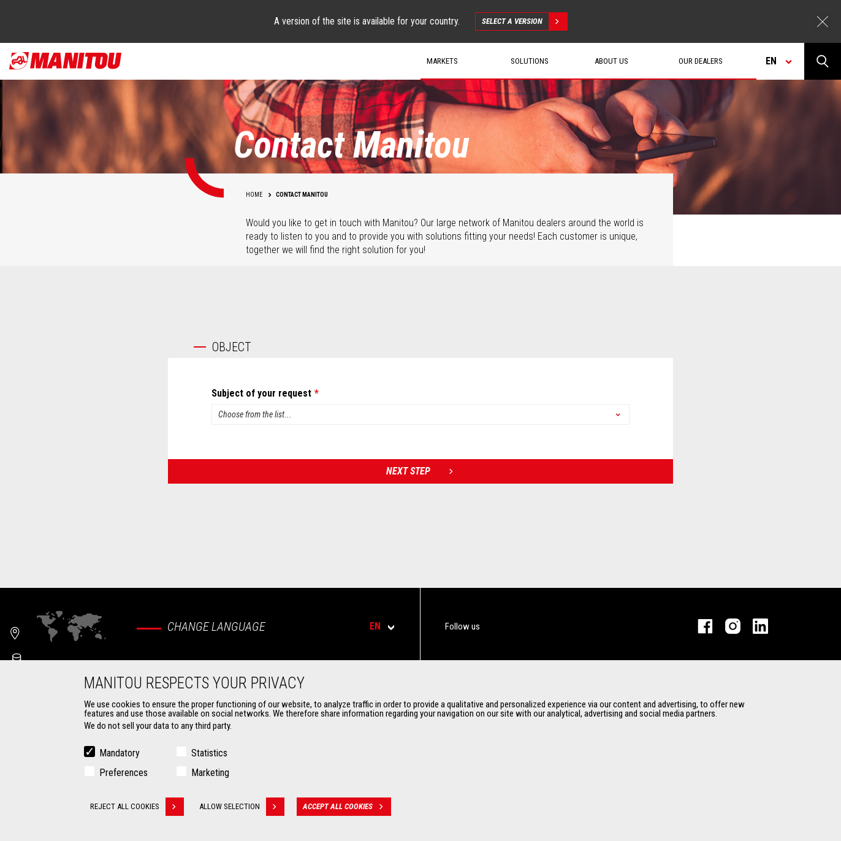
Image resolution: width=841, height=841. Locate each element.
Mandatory (119, 753)
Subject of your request (261, 393)
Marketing (210, 772)
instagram (726, 626)
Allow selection (241, 806)
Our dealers (701, 61)
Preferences (123, 772)
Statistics (209, 753)
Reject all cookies (137, 806)
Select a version (524, 21)
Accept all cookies (347, 806)
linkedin (754, 626)
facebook (699, 626)
